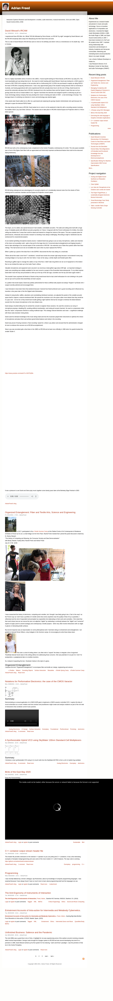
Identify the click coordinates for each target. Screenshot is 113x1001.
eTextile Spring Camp (62, 670)
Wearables (51, 670)
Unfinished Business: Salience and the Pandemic (28, 932)
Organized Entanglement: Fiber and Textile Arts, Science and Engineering (40, 512)
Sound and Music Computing (75, 902)
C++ (83, 864)
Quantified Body (79, 921)
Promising (73, 729)
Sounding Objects (27, 670)
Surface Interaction (40, 670)
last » (52, 956)
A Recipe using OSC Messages (100, 110)
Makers (18, 670)
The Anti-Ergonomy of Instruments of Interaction (28, 893)
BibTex (40, 902)
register (25, 842)
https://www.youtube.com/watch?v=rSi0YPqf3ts (19, 373)
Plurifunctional (64, 729)
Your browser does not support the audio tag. (22, 496)
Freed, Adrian (41, 898)
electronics (81, 729)
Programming (11, 873)
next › (46, 956)
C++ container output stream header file (24, 851)
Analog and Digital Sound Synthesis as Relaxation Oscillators (98, 179)
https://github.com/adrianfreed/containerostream (19, 861)
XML (35, 902)
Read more (21, 672)
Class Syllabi (95, 184)
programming (76, 864)
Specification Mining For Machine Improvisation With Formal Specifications (101, 163)
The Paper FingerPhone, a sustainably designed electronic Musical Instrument (100, 195)
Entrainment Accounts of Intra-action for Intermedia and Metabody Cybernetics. (43, 910)
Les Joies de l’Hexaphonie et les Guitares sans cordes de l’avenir (100, 188)
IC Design (25, 729)
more (109, 128)
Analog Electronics (14, 729)
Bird (83, 842)
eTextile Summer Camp (77, 670)
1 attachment (53, 884)
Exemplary (45, 729)
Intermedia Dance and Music (64, 921)
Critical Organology (54, 902)
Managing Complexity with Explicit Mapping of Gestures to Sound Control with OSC (100, 90)
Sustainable (76, 842)
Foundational (54, 729)
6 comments (21, 763)
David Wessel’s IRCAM (16, 30)
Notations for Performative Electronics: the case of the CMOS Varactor (38, 681)
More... (91, 168)
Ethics (63, 902)
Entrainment (45, 921)
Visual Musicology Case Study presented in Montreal (100, 201)
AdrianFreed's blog (10, 503)
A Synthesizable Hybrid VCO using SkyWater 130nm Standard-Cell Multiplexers (43, 740)
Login (19, 842)
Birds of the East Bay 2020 (18, 772)
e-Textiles (11, 670)
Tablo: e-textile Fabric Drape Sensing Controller (99, 207)
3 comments (21, 731)
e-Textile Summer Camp (40, 531)
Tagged (30, 902)
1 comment (21, 864)
